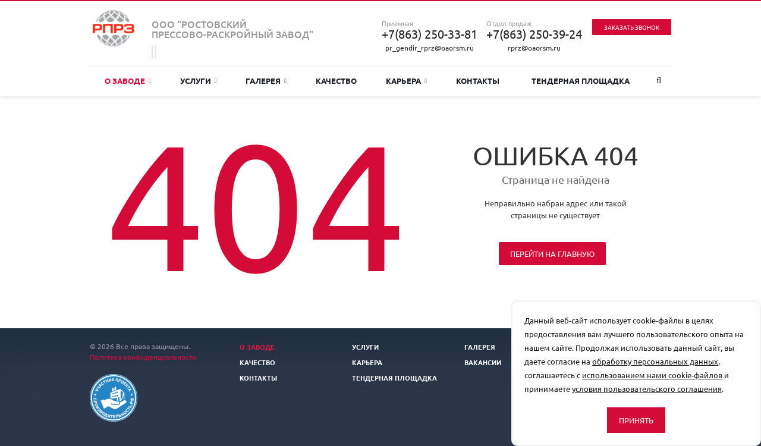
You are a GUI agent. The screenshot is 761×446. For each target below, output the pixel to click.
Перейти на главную (552, 254)
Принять (636, 420)
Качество (336, 81)
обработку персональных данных (655, 361)
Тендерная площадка (581, 81)
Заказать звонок (631, 27)
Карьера (406, 81)
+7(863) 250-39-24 (534, 34)
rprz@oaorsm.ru (534, 48)
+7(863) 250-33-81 (429, 34)
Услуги (198, 81)
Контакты (477, 81)
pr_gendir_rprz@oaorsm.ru (429, 48)
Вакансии (482, 362)
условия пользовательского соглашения (647, 389)
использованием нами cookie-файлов (652, 375)
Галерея (266, 81)
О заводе (128, 81)
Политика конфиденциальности (143, 357)
